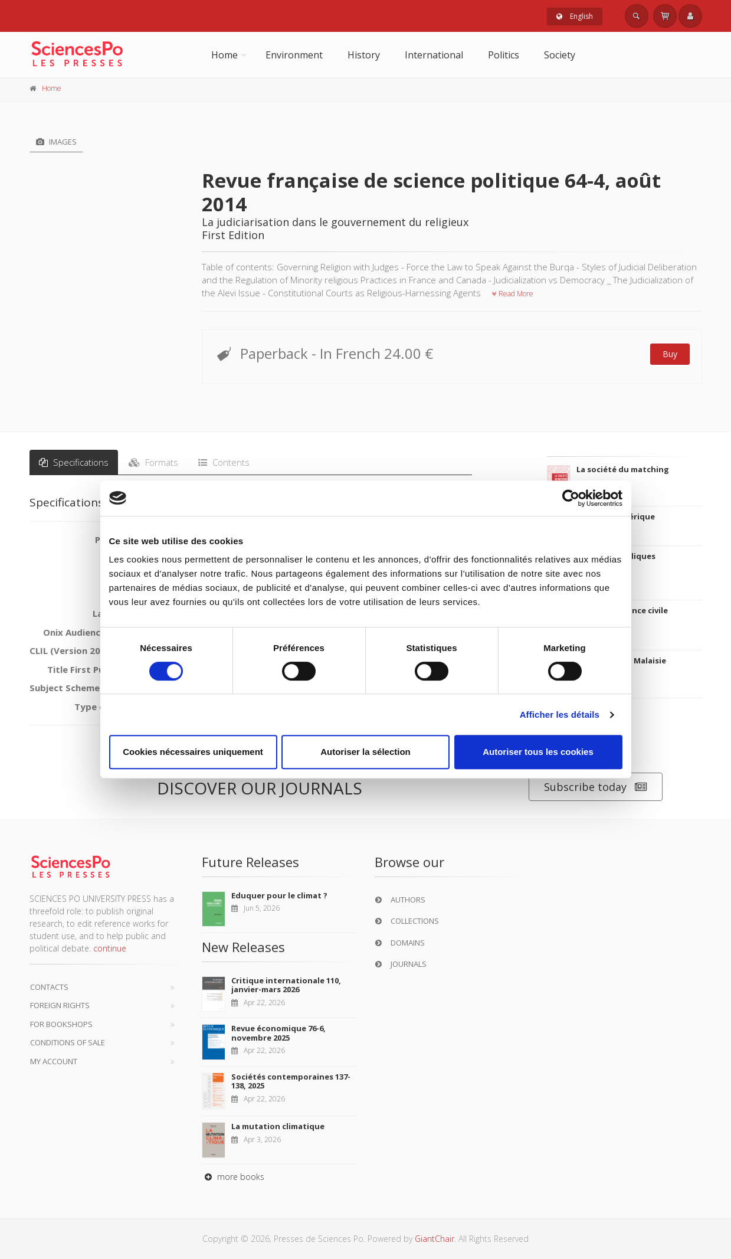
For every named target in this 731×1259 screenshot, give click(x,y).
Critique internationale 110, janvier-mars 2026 (286, 985)
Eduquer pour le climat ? (279, 895)
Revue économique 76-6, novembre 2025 (278, 1033)
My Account (53, 1061)
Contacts (49, 987)
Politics (503, 54)
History (364, 54)
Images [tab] (56, 141)
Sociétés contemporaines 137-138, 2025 (290, 1081)
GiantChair (434, 1238)
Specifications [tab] (74, 462)
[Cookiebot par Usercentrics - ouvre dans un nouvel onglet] (570, 498)
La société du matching (622, 469)
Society (559, 54)
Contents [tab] (224, 462)
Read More (512, 294)
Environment (294, 54)
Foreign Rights (60, 1005)
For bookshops (61, 1024)
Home (224, 54)
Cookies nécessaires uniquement (193, 752)
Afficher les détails (559, 714)
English (574, 16)
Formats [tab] (153, 462)
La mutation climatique (277, 1126)
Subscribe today (595, 787)
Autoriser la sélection (365, 752)
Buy (670, 353)
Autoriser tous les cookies (538, 752)
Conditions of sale (67, 1042)
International (434, 54)
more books (233, 1176)
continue (109, 948)
